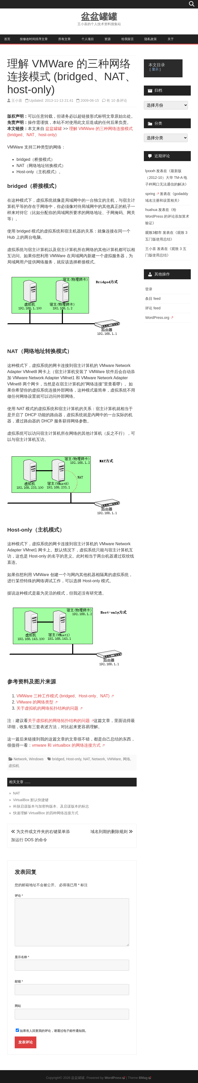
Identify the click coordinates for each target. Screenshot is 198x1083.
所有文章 (64, 39)
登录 (148, 289)
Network (20, 759)
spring (152, 194)
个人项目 (87, 39)
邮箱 (19, 981)
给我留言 (127, 39)
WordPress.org (159, 318)
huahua (151, 210)
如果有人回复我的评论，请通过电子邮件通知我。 (52, 1031)
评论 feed (152, 308)
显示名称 (22, 957)
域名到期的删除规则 (111, 831)
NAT (86, 759)
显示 (155, 69)
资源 (107, 39)
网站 (18, 1006)
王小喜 (16, 100)
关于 (171, 39)
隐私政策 (150, 39)
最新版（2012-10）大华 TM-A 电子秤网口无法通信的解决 (166, 177)
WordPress (114, 1078)
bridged (58, 759)
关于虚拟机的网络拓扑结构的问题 (49, 708)
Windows (36, 759)
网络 (126, 759)
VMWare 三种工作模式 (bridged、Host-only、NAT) (64, 696)
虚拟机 (14, 766)
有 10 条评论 (116, 100)
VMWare (114, 759)
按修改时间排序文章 (34, 39)
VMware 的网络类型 (36, 702)
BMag (145, 1078)
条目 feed (152, 299)
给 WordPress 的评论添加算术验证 (167, 216)
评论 (19, 895)
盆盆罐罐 (99, 16)
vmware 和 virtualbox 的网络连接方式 (68, 745)
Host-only (73, 759)
